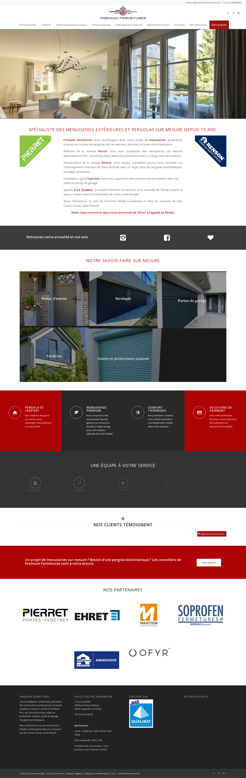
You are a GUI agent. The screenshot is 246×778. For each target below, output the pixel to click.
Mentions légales (74, 773)
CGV (113, 773)
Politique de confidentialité (96, 773)
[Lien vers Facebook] (228, 12)
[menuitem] (27, 25)
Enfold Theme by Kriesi (129, 773)
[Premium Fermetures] (123, 13)
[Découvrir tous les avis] (211, 534)
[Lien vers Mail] (238, 12)
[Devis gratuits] (209, 562)
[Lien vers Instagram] (233, 12)
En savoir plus (123, 82)
